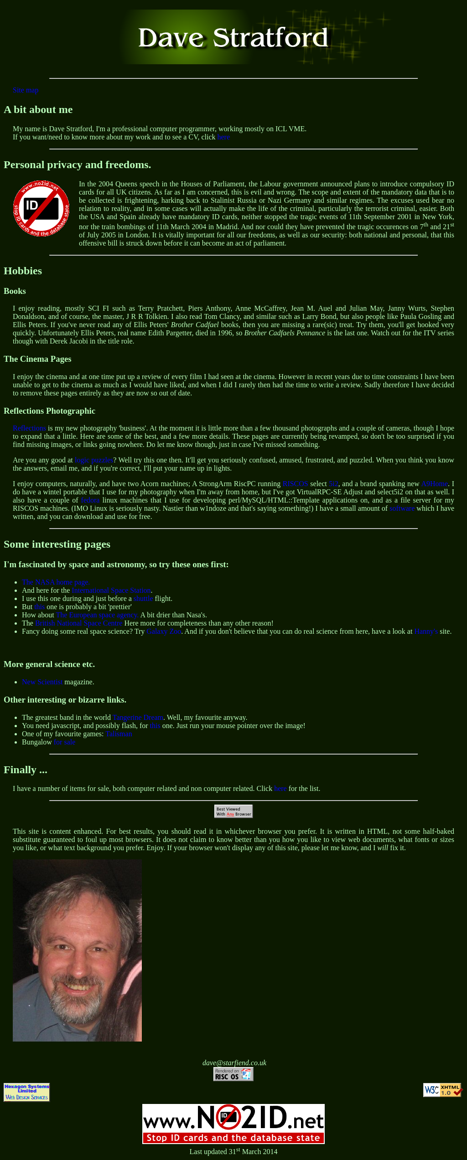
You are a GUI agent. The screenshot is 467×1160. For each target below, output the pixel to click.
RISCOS (295, 484)
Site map (25, 90)
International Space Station (111, 590)
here (224, 137)
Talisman (118, 734)
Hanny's (426, 631)
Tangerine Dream (138, 717)
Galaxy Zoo (163, 631)
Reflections (29, 428)
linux (110, 500)
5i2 (333, 484)
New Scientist (42, 682)
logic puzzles (94, 460)
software (402, 508)
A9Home (434, 484)
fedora (90, 500)
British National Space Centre (79, 623)
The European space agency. (97, 615)
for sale (65, 742)
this (39, 607)
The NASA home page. (56, 582)
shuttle (143, 598)
